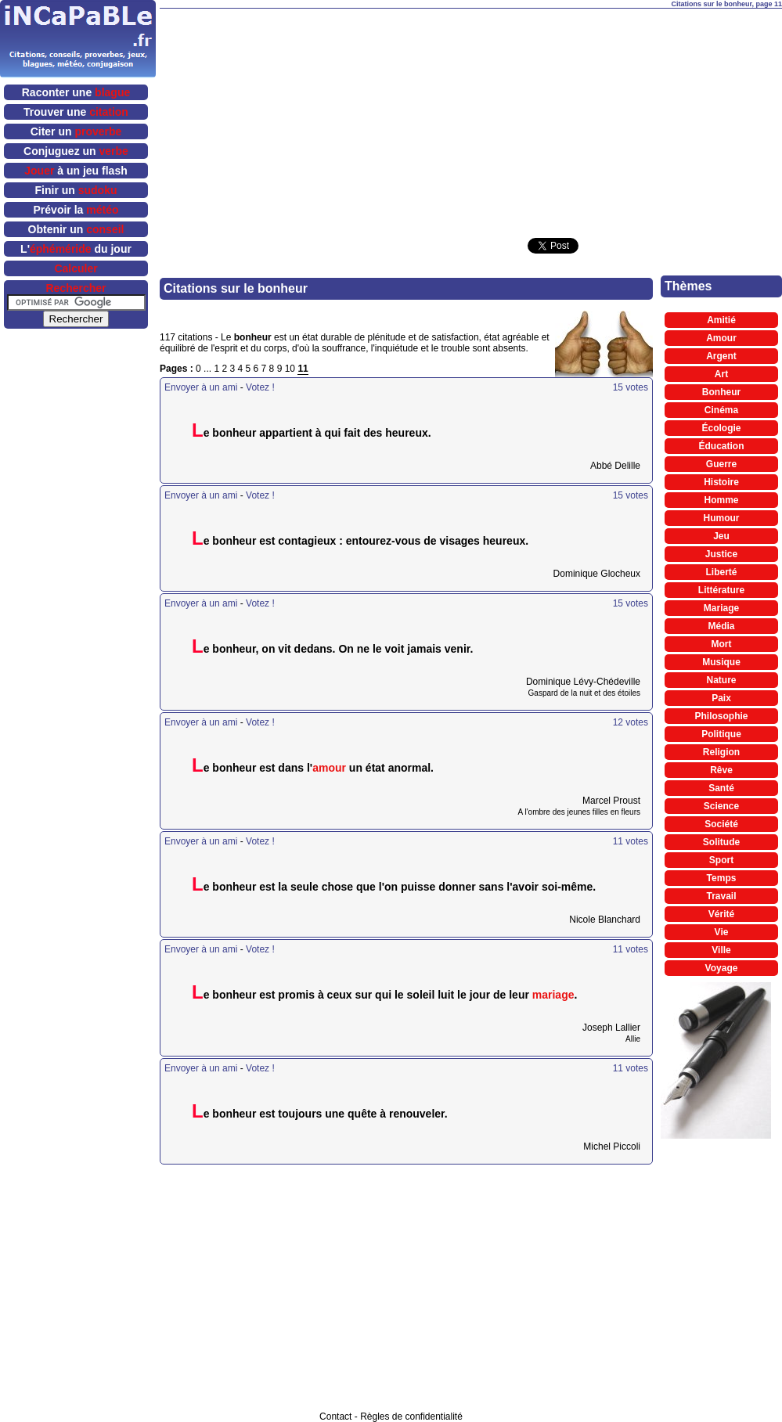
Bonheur (721, 392)
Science (721, 806)
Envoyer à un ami (200, 387)
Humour (722, 518)
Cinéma (721, 410)
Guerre (721, 464)
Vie (722, 932)
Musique (721, 662)
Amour (721, 338)
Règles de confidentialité (411, 1416)
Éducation (721, 446)
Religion (721, 752)
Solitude (721, 842)
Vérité (721, 914)
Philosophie (721, 716)
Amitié (721, 320)
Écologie (721, 428)
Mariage (721, 608)
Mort (722, 644)
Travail (721, 896)
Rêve (721, 770)
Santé (721, 788)
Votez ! (260, 387)
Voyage (721, 968)
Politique (721, 734)
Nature (721, 680)
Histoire (721, 482)
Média (721, 626)
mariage (553, 994)
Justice (721, 554)
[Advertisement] (422, 118)
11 (302, 368)
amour (329, 767)
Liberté (721, 572)
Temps (722, 878)
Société (721, 824)
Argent (721, 356)
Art (721, 374)
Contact (335, 1416)
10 (290, 368)
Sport (721, 860)
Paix (721, 698)
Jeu (721, 536)
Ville (721, 950)
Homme (721, 500)
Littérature (721, 590)
